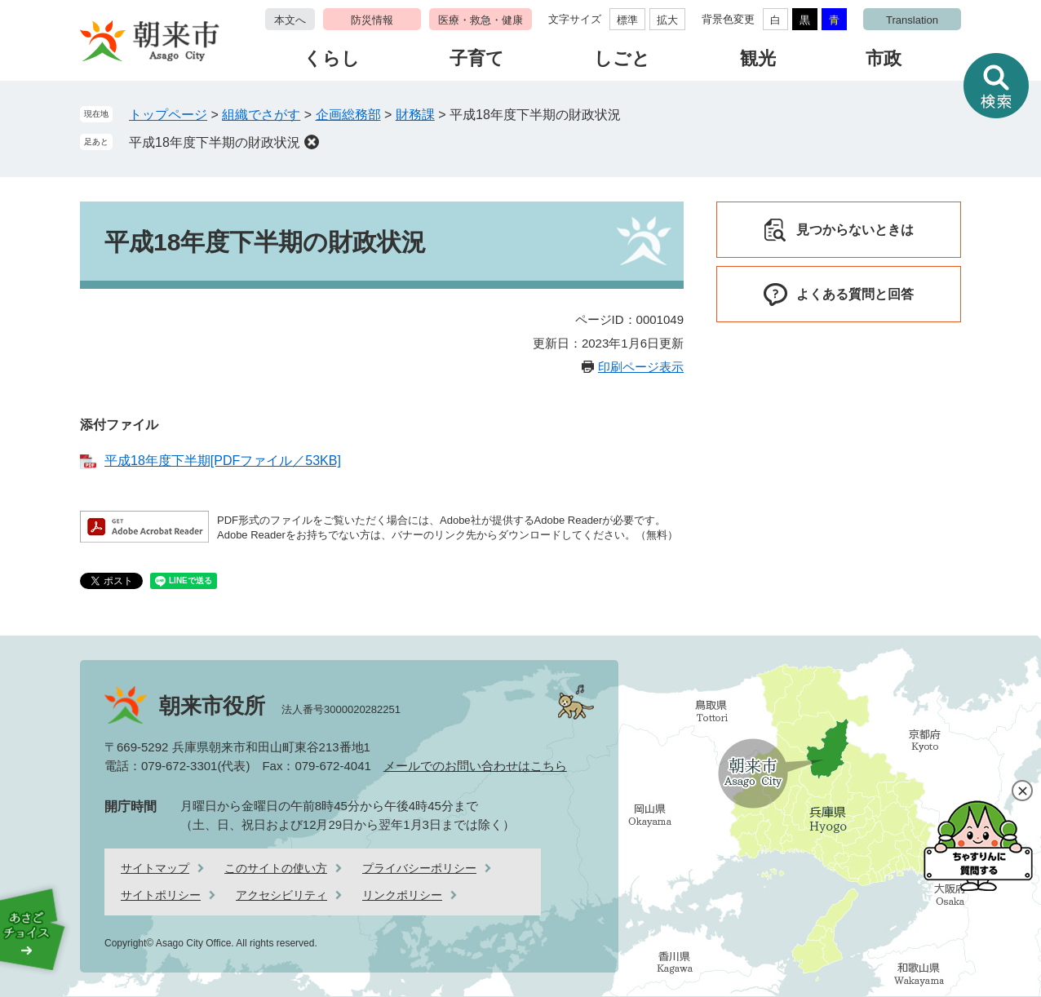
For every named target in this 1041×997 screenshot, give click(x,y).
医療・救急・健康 (480, 20)
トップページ (168, 115)
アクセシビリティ (281, 895)
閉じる (1022, 790)
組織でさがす (261, 115)
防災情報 (372, 20)
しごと (622, 58)
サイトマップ (155, 868)
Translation (912, 20)
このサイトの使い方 (275, 868)
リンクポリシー (402, 895)
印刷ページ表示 (641, 367)
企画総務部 (348, 115)
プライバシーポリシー (419, 868)
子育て (477, 58)
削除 (311, 142)
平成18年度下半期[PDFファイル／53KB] (222, 460)
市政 (883, 58)
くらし (331, 58)
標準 (627, 20)
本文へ (290, 20)
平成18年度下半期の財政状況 (214, 142)
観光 (758, 58)
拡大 (667, 20)
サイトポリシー (161, 895)
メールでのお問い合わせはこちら (475, 766)
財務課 (415, 115)
